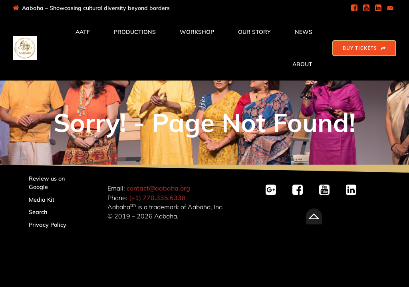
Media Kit (41, 199)
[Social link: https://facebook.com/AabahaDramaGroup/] (300, 190)
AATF (82, 31)
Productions (135, 31)
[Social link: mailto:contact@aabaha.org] (390, 8)
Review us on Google (48, 183)
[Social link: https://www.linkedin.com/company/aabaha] (378, 8)
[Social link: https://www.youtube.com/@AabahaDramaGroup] (366, 8)
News (303, 31)
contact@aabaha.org (158, 188)
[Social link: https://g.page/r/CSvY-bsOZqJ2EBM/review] (273, 190)
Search (38, 212)
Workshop (197, 31)
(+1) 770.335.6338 (157, 198)
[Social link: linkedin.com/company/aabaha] (354, 190)
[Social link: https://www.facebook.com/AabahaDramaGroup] (354, 8)
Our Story (254, 31)
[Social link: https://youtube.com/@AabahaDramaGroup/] (327, 190)
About (302, 64)
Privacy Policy (47, 224)
